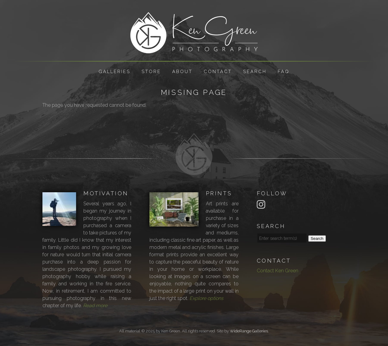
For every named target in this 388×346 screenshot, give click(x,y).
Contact (218, 71)
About (182, 71)
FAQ (283, 71)
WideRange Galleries (249, 331)
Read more (95, 305)
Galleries (114, 71)
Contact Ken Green (277, 271)
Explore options (206, 298)
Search (254, 71)
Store (151, 71)
